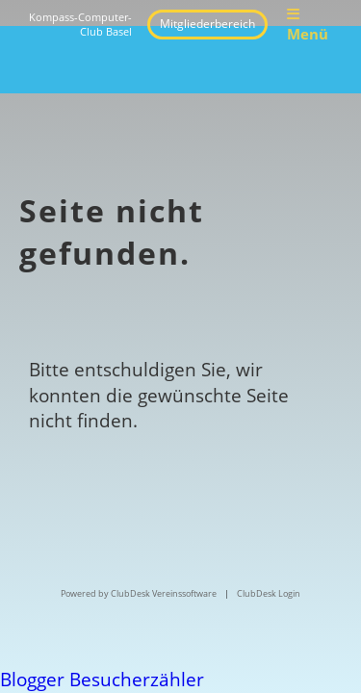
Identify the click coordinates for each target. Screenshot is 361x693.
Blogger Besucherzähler (102, 679)
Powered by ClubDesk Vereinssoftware (139, 593)
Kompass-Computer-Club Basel (80, 24)
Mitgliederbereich (207, 23)
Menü (307, 25)
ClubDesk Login (268, 593)
